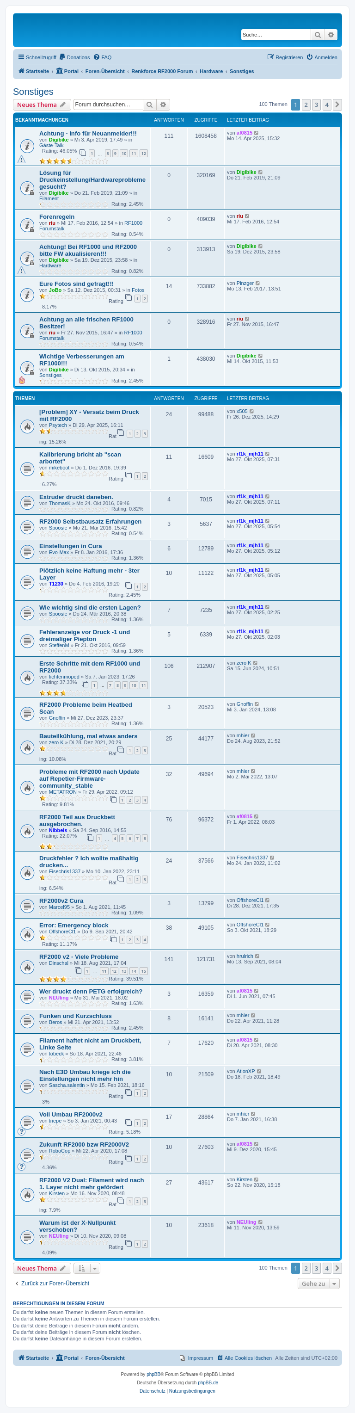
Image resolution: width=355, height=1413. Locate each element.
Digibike (59, 139)
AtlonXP (246, 1071)
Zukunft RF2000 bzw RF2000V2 (84, 1144)
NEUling (59, 997)
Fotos (138, 290)
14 (133, 971)
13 (124, 971)
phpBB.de (208, 1382)
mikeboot (59, 467)
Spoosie (58, 528)
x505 (242, 411)
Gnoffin (57, 718)
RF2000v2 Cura (61, 900)
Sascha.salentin (67, 1085)
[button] (337, 104)
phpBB (153, 1374)
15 (143, 971)
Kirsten (57, 1193)
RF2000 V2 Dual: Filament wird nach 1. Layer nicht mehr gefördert (91, 1184)
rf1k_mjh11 (250, 454)
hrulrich (245, 956)
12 (143, 153)
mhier (243, 735)
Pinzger (245, 283)
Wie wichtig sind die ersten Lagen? (90, 607)
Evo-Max (59, 552)
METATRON (63, 792)
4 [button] (327, 104)
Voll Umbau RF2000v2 (71, 1114)
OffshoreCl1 (250, 900)
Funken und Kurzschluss (75, 1015)
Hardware (50, 265)
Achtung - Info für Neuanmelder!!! (88, 133)
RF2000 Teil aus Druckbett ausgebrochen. (77, 820)
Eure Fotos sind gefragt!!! (76, 283)
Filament (49, 198)
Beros (55, 1022)
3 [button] (316, 104)
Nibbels (58, 830)
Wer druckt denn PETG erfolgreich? (90, 991)
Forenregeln (56, 216)
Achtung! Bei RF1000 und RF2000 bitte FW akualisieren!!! (88, 250)
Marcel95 (59, 907)
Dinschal (58, 963)
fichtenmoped (64, 676)
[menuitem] (74, 57)
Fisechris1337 (64, 871)
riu (52, 223)
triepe (55, 1120)
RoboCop (59, 1151)
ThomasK (60, 503)
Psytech (58, 425)
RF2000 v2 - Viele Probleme (78, 956)
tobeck (56, 1053)
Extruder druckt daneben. (76, 497)
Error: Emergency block (74, 925)
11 (133, 153)
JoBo (55, 290)
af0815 (244, 133)
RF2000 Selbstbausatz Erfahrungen (90, 521)
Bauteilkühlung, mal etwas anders (88, 736)
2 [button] (306, 104)
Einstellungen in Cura (70, 546)
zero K (244, 663)
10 (124, 153)
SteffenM (59, 645)
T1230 (56, 583)
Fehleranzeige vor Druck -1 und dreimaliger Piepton (84, 635)
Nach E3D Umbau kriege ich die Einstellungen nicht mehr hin (85, 1075)
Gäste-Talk (51, 145)
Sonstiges (33, 91)
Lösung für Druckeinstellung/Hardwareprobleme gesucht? (92, 179)
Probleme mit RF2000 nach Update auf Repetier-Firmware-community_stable (89, 778)
